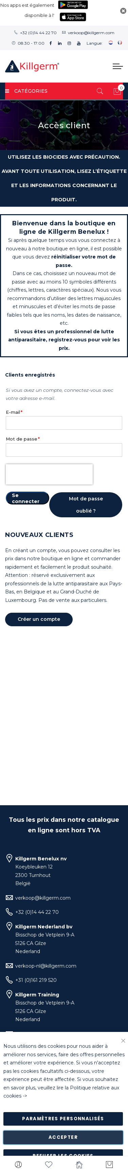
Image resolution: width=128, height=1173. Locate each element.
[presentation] (49, 474)
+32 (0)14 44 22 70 (38, 32)
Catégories (26, 91)
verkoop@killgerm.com (91, 32)
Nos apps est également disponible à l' (27, 10)
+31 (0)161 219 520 (36, 980)
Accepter (63, 1137)
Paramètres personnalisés (63, 1118)
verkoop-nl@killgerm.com (45, 966)
